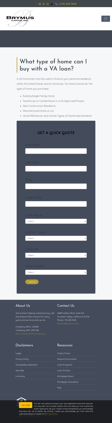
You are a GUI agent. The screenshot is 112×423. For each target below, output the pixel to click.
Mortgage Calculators (67, 382)
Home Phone (34, 197)
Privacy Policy (22, 359)
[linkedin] (40, 3)
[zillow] (52, 3)
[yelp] (44, 3)
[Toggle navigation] (105, 19)
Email (29, 180)
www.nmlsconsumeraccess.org (30, 333)
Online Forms (63, 353)
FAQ (59, 387)
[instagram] (47, 3)
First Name (33, 144)
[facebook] (36, 3)
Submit (31, 281)
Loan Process (63, 370)
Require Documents (67, 359)
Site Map (20, 370)
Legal (18, 353)
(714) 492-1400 (66, 3)
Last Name (33, 162)
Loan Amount (35, 215)
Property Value (36, 232)
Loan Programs (64, 364)
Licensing (20, 376)
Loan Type (32, 249)
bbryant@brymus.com (68, 323)
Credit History (35, 266)
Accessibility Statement (26, 364)
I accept (25, 405)
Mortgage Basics (65, 376)
